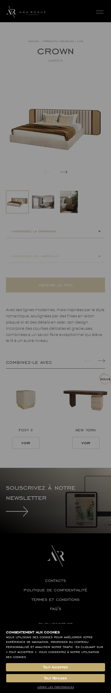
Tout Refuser (55, 678)
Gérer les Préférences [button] (55, 687)
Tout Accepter (55, 667)
